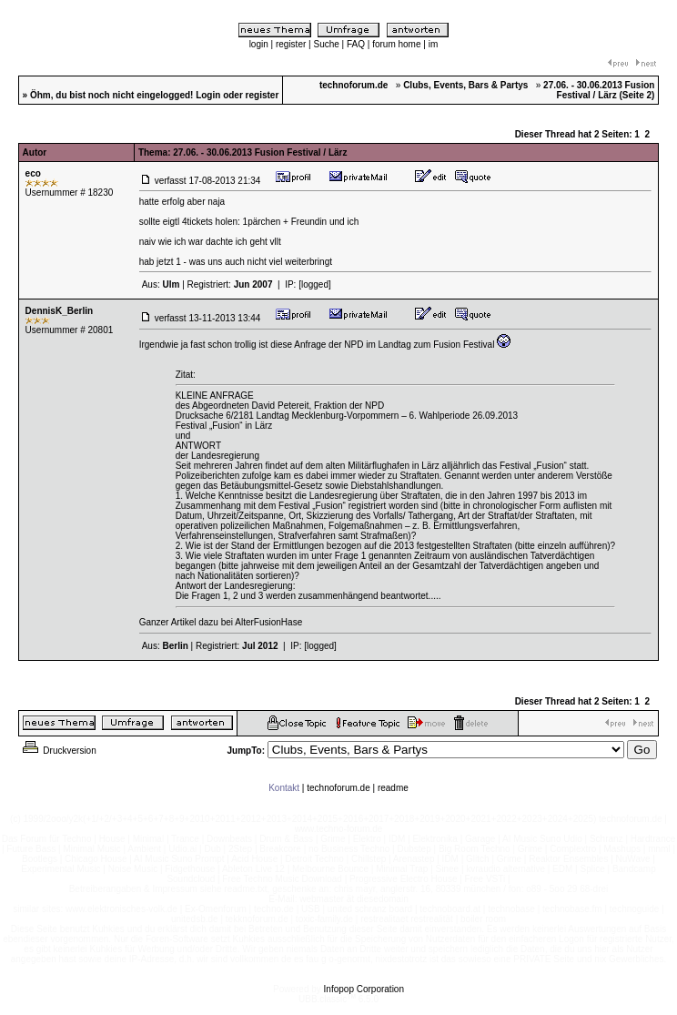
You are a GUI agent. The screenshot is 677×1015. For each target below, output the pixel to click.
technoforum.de (338, 788)
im (434, 44)
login (258, 44)
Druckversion (58, 751)
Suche (325, 44)
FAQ (356, 44)
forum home (396, 44)
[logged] (314, 284)
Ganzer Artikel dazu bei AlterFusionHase (221, 622)
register (291, 44)
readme (393, 788)
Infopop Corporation (364, 989)
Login (208, 95)
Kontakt (283, 788)
